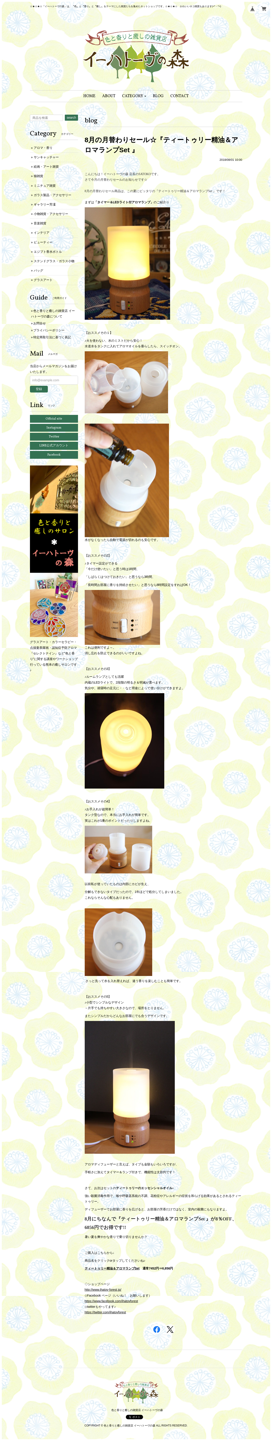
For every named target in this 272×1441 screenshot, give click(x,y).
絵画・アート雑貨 (46, 166)
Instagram (53, 428)
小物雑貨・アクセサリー (51, 214)
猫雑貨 (38, 176)
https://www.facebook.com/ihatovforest (111, 1301)
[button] (134, 96)
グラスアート (43, 280)
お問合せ (39, 323)
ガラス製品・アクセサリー (52, 195)
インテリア (41, 232)
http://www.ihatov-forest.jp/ (103, 1289)
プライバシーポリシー (49, 330)
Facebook (54, 455)
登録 (39, 389)
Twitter (54, 437)
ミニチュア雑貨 (45, 185)
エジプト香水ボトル (48, 251)
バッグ (38, 270)
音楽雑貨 (40, 223)
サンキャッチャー (46, 157)
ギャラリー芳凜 (45, 204)
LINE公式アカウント (53, 446)
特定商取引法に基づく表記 (52, 337)
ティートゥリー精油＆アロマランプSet (112, 1268)
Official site (54, 419)
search (71, 117)
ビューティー (43, 242)
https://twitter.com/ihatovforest (105, 1312)
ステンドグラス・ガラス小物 (54, 261)
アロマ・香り (43, 148)
